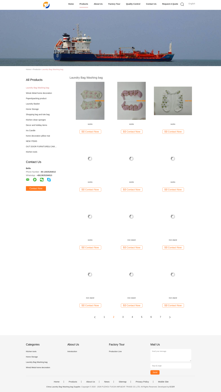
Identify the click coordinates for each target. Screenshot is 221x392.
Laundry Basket (33, 104)
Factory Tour (114, 4)
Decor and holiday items (36, 125)
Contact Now (35, 188)
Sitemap (122, 382)
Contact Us (151, 4)
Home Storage (32, 109)
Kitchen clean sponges (36, 120)
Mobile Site (163, 382)
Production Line (115, 351)
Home (71, 4)
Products (83, 4)
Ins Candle (30, 130)
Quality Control (133, 4)
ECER (172, 387)
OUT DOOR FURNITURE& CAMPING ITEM (42, 146)
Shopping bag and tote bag (38, 114)
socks (90, 124)
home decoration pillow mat (38, 136)
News (107, 382)
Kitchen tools (31, 152)
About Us (98, 4)
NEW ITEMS (31, 141)
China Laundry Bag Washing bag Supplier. (63, 387)
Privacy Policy (142, 382)
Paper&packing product (36, 98)
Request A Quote (170, 4)
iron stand (132, 240)
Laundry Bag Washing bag (52, 69)
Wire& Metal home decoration (39, 93)
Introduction (72, 351)
